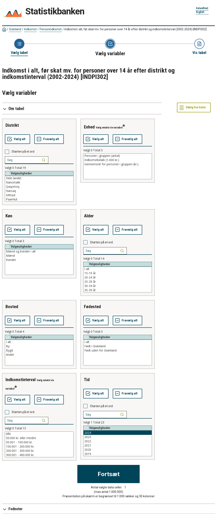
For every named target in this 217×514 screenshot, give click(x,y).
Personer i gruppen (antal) (117, 156)
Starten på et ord (23, 151)
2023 (117, 437)
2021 (117, 445)
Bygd (39, 350)
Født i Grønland (117, 346)
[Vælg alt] (17, 139)
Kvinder (39, 260)
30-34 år (117, 286)
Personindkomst (51, 29)
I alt (117, 269)
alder (89, 215)
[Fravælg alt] (49, 139)
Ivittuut (39, 195)
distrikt (12, 125)
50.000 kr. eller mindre (39, 438)
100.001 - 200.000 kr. (39, 446)
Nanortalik (39, 182)
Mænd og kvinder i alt (39, 251)
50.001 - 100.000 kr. (39, 442)
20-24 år (117, 277)
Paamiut (39, 199)
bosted (12, 306)
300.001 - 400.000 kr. (39, 455)
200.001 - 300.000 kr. (39, 451)
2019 (117, 454)
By (39, 346)
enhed (89, 127)
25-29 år (117, 282)
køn (9, 215)
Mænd (39, 256)
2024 (117, 433)
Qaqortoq (39, 187)
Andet (39, 355)
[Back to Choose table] (19, 47)
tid (87, 379)
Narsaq (39, 191)
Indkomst (30, 29)
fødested (92, 306)
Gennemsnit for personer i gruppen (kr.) (117, 164)
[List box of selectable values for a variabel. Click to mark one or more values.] (39, 189)
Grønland (15, 29)
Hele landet (39, 178)
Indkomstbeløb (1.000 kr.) (117, 160)
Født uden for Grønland (117, 350)
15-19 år (117, 273)
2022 (117, 441)
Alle (39, 434)
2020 (117, 450)
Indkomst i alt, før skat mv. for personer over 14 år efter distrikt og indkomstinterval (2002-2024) (135, 29)
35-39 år (117, 290)
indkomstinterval (21, 379)
